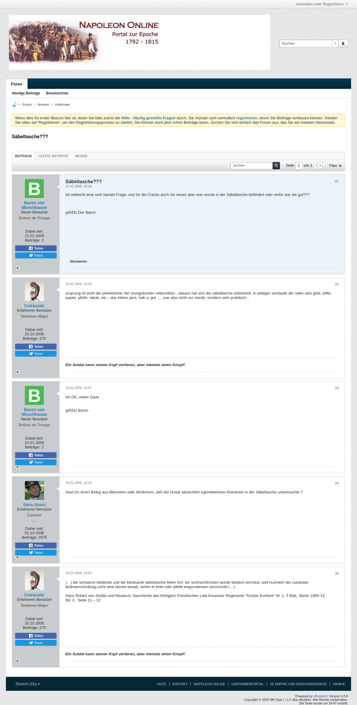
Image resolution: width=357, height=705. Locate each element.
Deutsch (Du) (28, 684)
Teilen (35, 248)
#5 (337, 574)
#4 (337, 483)
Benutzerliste (57, 93)
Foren (17, 84)
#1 (337, 181)
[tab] (23, 156)
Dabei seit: (34, 231)
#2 (337, 284)
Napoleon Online (209, 684)
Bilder (81, 156)
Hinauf (339, 684)
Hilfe (161, 684)
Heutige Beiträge (26, 93)
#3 (337, 388)
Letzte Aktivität (54, 156)
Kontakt (180, 684)
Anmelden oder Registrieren (322, 4)
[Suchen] (308, 43)
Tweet (36, 255)
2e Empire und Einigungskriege (298, 684)
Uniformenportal (247, 684)
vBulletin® (320, 696)
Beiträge (23, 156)
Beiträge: (33, 240)
